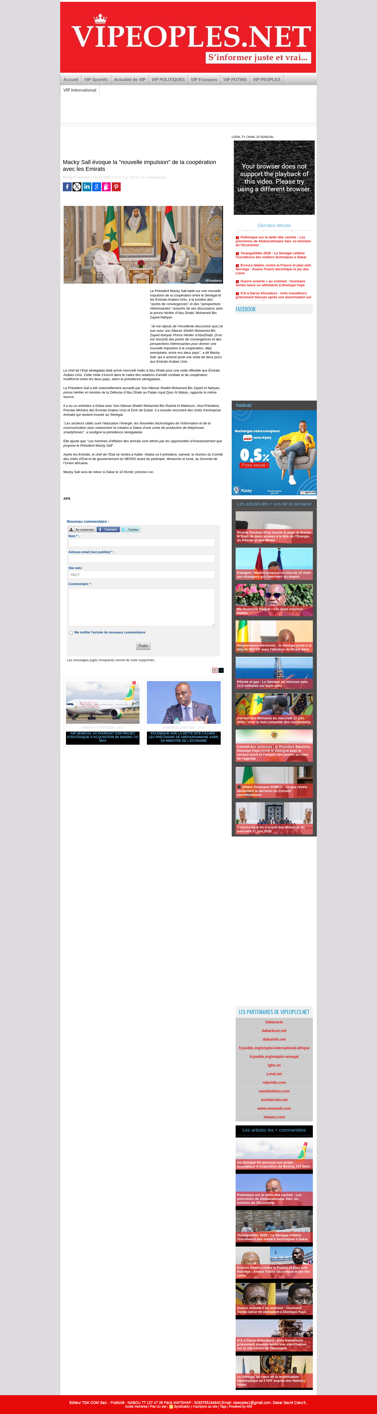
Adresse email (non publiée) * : (91, 552)
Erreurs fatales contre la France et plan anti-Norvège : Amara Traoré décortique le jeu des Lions (274, 273)
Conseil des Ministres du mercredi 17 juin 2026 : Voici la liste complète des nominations (274, 720)
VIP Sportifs (96, 79)
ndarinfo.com (274, 1082)
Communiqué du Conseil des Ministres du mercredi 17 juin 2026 (271, 829)
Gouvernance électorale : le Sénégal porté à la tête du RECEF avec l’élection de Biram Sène (274, 647)
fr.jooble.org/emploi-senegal (274, 1056)
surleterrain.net (274, 1100)
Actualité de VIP (130, 79)
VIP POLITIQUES (168, 79)
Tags (223, 1406)
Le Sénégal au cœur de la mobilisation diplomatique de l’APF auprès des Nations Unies (271, 1381)
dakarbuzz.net (274, 1031)
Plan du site (158, 1406)
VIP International (79, 90)
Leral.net (274, 1074)
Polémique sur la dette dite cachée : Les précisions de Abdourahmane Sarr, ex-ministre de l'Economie (183, 737)
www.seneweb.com (274, 1108)
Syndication (182, 1406)
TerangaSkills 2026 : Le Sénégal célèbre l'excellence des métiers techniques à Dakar (271, 259)
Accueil (70, 79)
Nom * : (73, 536)
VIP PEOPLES (267, 79)
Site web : (75, 568)
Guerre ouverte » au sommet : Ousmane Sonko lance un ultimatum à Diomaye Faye (270, 287)
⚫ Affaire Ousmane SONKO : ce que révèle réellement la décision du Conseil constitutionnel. (272, 791)
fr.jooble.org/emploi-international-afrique (274, 1048)
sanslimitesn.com (274, 1091)
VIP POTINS (235, 79)
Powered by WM (240, 1406)
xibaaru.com (274, 1117)
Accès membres (136, 1406)
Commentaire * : (80, 584)
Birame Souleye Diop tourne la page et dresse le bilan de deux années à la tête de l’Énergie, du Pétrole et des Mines (274, 536)
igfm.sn (274, 1065)
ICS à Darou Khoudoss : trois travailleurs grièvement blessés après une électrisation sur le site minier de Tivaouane (272, 1344)
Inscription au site (205, 1406)
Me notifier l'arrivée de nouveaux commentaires (110, 632)
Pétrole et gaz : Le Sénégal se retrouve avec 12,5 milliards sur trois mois (272, 684)
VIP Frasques (204, 79)
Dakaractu (274, 1022)
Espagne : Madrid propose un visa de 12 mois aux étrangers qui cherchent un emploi (274, 575)
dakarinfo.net (274, 1039)
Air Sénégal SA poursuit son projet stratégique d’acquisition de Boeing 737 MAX (103, 737)
